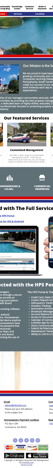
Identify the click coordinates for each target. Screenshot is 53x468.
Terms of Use (26, 464)
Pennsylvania (30, 81)
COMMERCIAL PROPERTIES (42, 188)
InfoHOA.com (28, 462)
